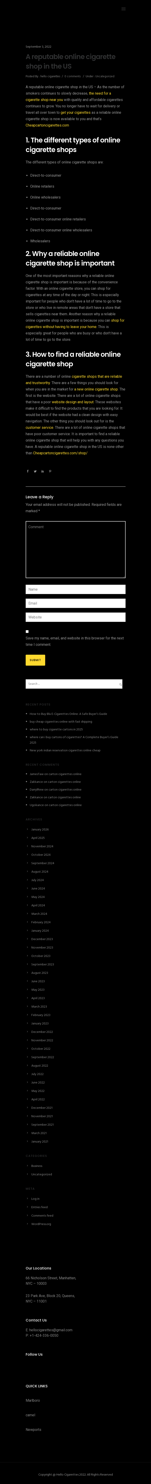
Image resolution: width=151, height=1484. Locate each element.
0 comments (72, 76)
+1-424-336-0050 (44, 1335)
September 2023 (42, 964)
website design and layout (73, 402)
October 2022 (40, 1049)
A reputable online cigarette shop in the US (70, 61)
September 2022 (42, 1057)
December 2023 (42, 939)
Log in (35, 1199)
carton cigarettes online (65, 774)
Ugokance (37, 805)
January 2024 (40, 930)
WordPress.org (41, 1224)
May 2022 (38, 1091)
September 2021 (42, 1124)
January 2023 (40, 1023)
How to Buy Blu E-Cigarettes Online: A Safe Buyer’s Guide (68, 714)
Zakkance (36, 782)
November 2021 (42, 1116)
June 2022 (38, 1082)
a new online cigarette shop (96, 389)
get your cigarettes (76, 112)
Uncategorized (104, 76)
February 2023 (40, 1015)
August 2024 (39, 871)
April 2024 (38, 905)
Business (36, 1166)
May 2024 (38, 897)
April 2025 (38, 838)
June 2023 (38, 981)
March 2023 (39, 1006)
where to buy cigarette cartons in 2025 (56, 729)
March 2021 (39, 1133)
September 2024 (42, 863)
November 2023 (42, 947)
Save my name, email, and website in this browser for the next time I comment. (75, 641)
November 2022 (42, 1040)
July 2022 (37, 1074)
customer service (39, 427)
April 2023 (38, 998)
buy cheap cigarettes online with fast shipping (61, 721)
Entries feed (39, 1207)
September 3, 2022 (38, 46)
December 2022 (42, 1032)
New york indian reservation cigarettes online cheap (65, 750)
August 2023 (39, 973)
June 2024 (38, 888)
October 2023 (40, 956)
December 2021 (41, 1108)
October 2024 (41, 855)
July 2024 (37, 880)
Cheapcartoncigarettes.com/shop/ (60, 453)
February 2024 (41, 922)
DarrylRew (37, 789)
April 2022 (38, 1099)
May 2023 (38, 990)
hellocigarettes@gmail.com (50, 1330)
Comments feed (42, 1215)
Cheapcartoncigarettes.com (47, 125)
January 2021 (39, 1141)
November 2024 (42, 846)
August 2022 (39, 1065)
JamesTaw (37, 774)
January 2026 (40, 829)
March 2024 (39, 914)
